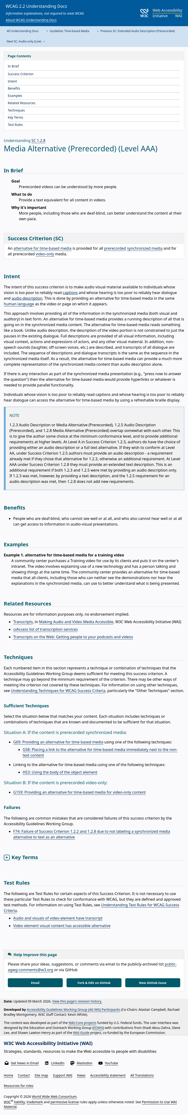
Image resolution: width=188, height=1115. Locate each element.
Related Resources (21, 103)
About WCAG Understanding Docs (31, 20)
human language (19, 304)
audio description (27, 298)
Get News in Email (25, 1063)
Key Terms (15, 117)
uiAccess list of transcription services (45, 629)
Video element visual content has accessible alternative (61, 925)
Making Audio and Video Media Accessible (76, 621)
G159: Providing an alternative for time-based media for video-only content (79, 792)
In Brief (13, 66)
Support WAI (62, 1075)
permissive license (64, 1102)
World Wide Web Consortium (54, 1096)
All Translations (142, 1075)
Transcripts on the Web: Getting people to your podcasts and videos (73, 636)
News (81, 1075)
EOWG (98, 1027)
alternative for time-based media (42, 248)
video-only (45, 254)
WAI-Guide (81, 1032)
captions (70, 292)
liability (19, 1102)
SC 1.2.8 (38, 140)
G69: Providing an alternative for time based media (58, 742)
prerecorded (115, 248)
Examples (15, 95)
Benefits (14, 88)
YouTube (111, 1063)
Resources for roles (18, 1085)
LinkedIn (57, 1063)
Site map (41, 1075)
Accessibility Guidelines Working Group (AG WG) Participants (73, 1009)
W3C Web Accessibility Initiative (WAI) (48, 1043)
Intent (12, 81)
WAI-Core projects (82, 1022)
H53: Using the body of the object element (60, 772)
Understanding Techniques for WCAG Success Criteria (58, 690)
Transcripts (23, 621)
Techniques (16, 110)
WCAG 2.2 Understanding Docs (36, 6)
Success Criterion (20, 74)
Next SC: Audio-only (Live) (26, 41)
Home (8, 1075)
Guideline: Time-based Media (67, 31)
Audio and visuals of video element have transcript (58, 918)
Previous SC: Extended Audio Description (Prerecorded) (135, 31)
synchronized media (145, 248)
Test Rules (15, 124)
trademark (35, 1102)
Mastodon (84, 1063)
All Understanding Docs (22, 31)
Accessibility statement (108, 1075)
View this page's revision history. (77, 1001)
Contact (24, 1075)
